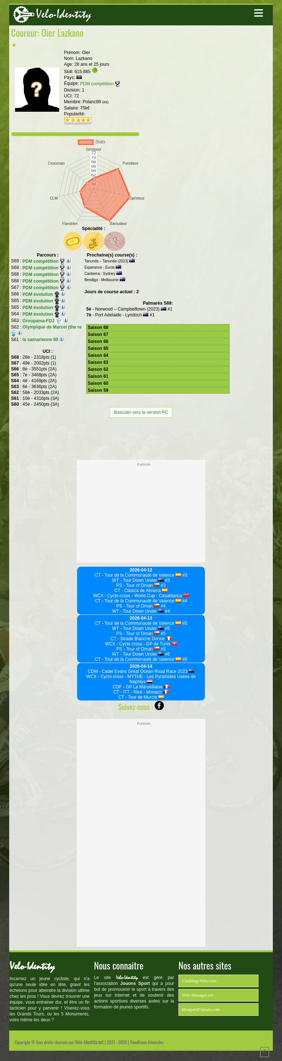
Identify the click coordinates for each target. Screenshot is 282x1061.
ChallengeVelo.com (199, 980)
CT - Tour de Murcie (141, 697)
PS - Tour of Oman (138, 585)
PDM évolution (40, 294)
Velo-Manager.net (197, 995)
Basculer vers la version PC (141, 412)
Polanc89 (96, 101)
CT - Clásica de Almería (141, 590)
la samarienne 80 (40, 339)
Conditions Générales (146, 1042)
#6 (162, 649)
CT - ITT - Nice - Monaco (141, 692)
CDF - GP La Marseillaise (141, 686)
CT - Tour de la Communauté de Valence (138, 575)
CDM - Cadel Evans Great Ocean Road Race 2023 (141, 671)
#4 (184, 600)
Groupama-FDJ (42, 320)
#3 (184, 575)
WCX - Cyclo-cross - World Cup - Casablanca (141, 595)
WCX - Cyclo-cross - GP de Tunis (141, 643)
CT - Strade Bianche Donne (141, 638)
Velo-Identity (63, 14)
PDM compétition (100, 83)
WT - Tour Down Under (138, 580)
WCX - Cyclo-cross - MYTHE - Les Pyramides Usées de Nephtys (141, 679)
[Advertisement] (141, 437)
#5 (184, 623)
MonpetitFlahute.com (201, 1009)
